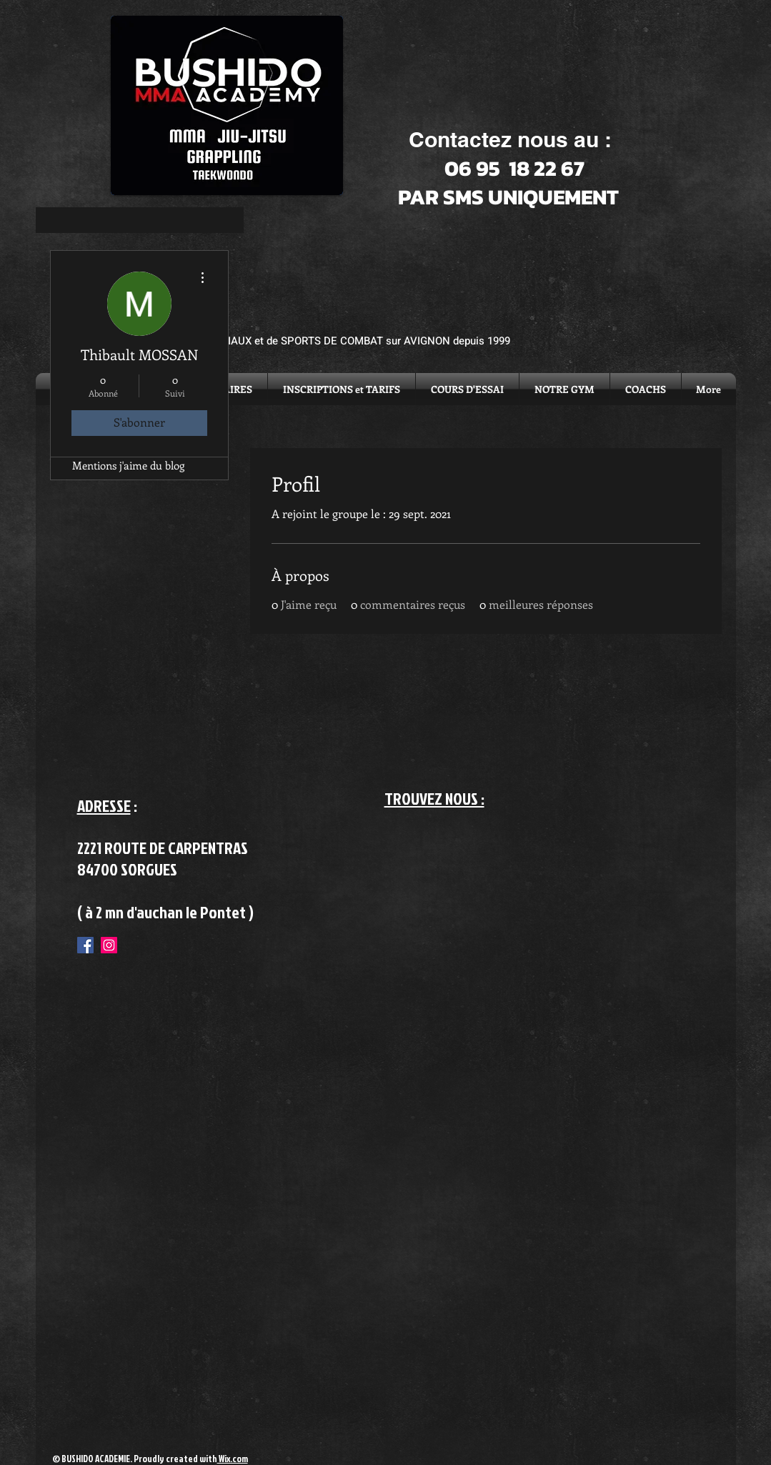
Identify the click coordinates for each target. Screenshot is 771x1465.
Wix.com (232, 1458)
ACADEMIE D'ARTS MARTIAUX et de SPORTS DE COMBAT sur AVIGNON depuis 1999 (307, 341)
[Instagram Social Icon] (109, 945)
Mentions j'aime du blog (128, 465)
